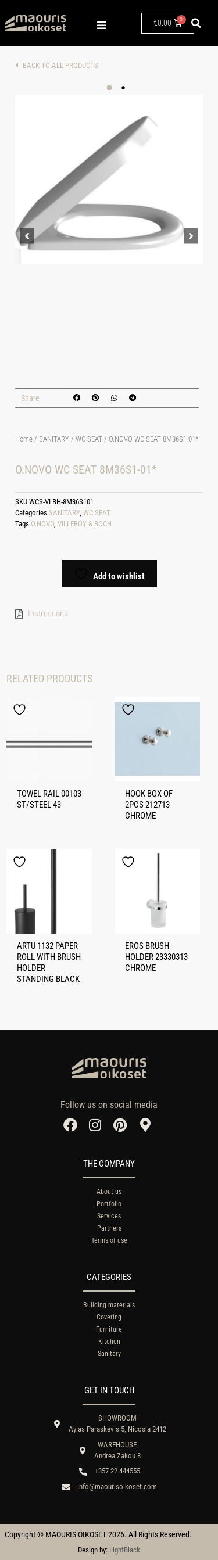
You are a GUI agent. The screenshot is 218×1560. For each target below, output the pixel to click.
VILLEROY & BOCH (85, 523)
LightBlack (124, 1549)
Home (24, 439)
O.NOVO (42, 523)
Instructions (48, 613)
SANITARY (54, 439)
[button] (196, 23)
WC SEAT (89, 439)
